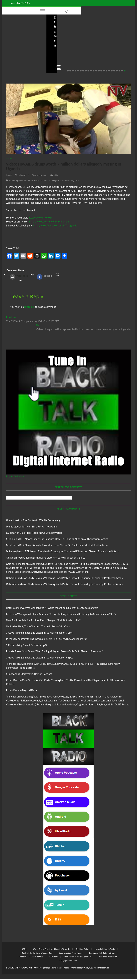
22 (122, 70)
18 (112, 70)
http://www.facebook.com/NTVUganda (55, 225)
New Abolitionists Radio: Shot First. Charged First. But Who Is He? (68, 47)
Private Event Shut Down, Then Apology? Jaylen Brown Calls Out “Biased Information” (54, 651)
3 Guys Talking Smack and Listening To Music (51, 949)
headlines (28, 180)
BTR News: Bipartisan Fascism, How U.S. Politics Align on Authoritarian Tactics (63, 538)
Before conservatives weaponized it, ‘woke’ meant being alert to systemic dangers (22, 47)
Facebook (45, 277)
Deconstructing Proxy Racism (71, 953)
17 (109, 70)
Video (56, 175)
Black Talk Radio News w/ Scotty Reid (41, 532)
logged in (29, 306)
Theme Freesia (62, 967)
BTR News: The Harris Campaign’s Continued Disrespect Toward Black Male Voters (72, 551)
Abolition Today (82, 949)
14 (101, 70)
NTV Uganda (54, 180)
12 (96, 70)
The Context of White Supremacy (41, 520)
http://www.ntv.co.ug (40, 217)
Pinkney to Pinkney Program (31, 957)
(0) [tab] (20, 277)
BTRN (20, 35)
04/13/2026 (111, 59)
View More (12, 69)
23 (124, 70)
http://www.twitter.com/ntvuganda (49, 221)
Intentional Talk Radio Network (102, 953)
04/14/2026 (67, 59)
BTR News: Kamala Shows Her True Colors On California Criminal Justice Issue (63, 545)
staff (10, 59)
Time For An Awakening (45, 526)
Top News (65, 180)
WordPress (19, 277)
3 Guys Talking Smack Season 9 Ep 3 (26, 645)
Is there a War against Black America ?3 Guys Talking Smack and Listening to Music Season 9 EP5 (61, 613)
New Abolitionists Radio (114, 39)
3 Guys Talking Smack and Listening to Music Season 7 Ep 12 (51, 557)
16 (106, 70)
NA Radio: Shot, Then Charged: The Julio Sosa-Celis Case (110, 50)
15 (104, 70)
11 (93, 70)
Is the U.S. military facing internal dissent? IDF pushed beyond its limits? (46, 638)
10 (91, 70)
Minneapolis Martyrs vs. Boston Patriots (29, 673)
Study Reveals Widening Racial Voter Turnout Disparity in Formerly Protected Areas (75, 577)
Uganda (75, 180)
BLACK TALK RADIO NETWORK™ (24, 967)
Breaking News (16, 180)
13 (99, 70)
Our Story (53, 957)
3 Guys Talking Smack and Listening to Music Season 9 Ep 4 (39, 632)
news (45, 180)
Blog (14, 35)
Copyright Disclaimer (68, 960)
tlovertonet (12, 520)
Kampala (38, 180)
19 (114, 70)
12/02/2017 (22, 175)
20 (117, 70)
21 (119, 70)
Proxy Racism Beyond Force (21, 690)
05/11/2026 (22, 59)
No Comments (14, 63)
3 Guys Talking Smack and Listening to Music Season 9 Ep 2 (39, 657)
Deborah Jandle (15, 577)
